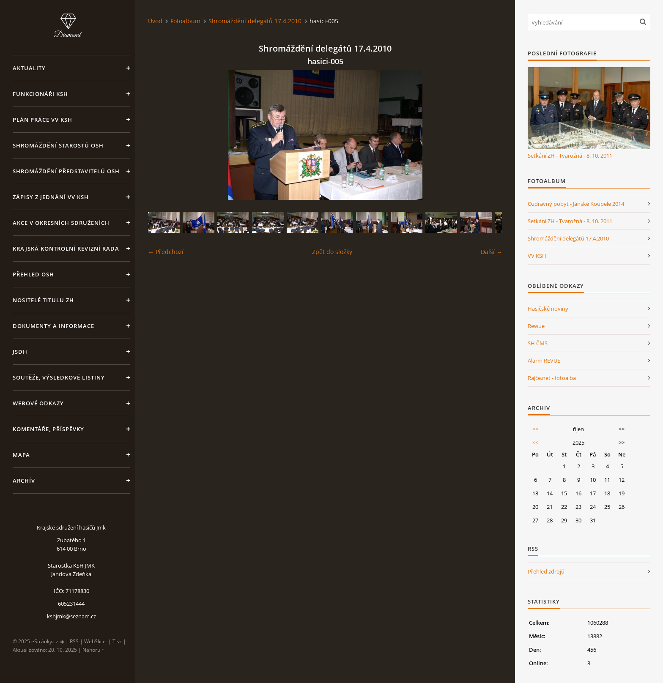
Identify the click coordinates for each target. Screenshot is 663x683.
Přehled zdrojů (546, 571)
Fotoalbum (185, 21)
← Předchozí (166, 252)
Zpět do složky (332, 252)
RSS (74, 641)
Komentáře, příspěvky (48, 429)
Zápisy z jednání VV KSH (51, 197)
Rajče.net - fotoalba (552, 378)
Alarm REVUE (544, 360)
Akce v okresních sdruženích (61, 223)
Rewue (536, 326)
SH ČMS (538, 343)
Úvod (155, 21)
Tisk (117, 641)
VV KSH (537, 256)
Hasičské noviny (548, 308)
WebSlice (95, 641)
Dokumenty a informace (53, 326)
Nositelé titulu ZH (43, 300)
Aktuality (29, 68)
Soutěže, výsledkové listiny (59, 377)
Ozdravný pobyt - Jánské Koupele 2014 (576, 204)
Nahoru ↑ (93, 649)
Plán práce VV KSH (42, 119)
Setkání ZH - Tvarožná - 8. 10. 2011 (570, 155)
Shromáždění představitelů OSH (66, 171)
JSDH (20, 351)
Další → (491, 252)
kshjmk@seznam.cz (71, 616)
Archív (24, 480)
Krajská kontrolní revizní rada (66, 248)
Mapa (21, 455)
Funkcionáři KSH (40, 94)
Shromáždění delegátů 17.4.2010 (254, 21)
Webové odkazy (38, 403)
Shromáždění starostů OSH (58, 145)
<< (535, 429)
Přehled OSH (33, 274)
